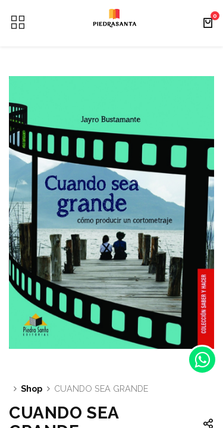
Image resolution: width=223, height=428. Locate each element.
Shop (31, 388)
